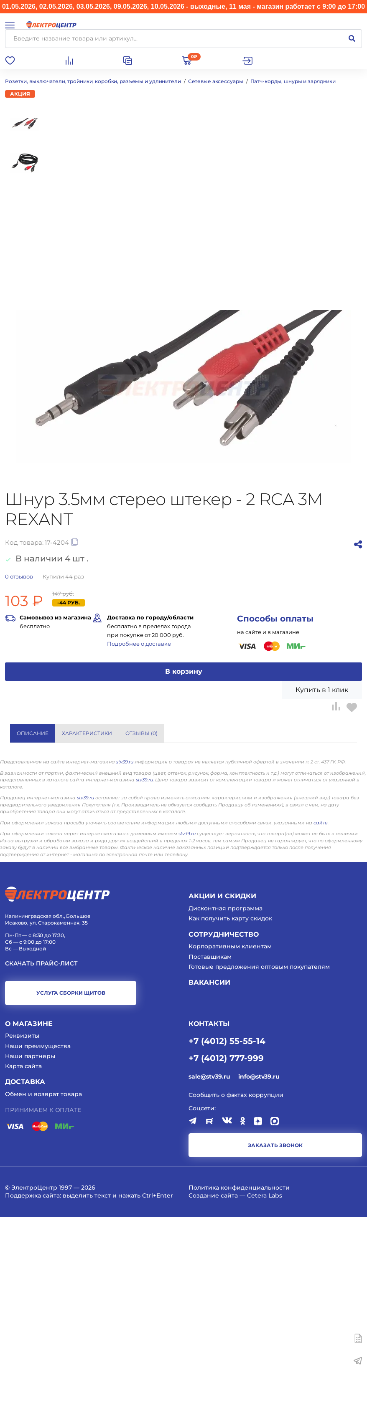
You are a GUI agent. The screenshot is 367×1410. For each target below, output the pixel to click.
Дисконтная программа (226, 1101)
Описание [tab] (32, 733)
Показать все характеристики (305, 838)
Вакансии (209, 1175)
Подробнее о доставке (139, 643)
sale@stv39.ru (209, 1269)
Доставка (25, 1275)
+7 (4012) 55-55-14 (227, 1233)
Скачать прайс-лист (41, 1156)
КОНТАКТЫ (209, 1216)
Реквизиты (22, 1228)
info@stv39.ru (258, 1269)
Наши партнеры (30, 1249)
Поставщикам (210, 1149)
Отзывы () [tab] (141, 733)
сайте (320, 1015)
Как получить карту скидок (230, 1111)
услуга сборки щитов (70, 1186)
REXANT (199, 871)
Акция (20, 94)
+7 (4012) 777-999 (226, 1250)
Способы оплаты (275, 619)
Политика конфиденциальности (239, 1380)
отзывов (19, 576)
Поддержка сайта (32, 1388)
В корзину (183, 671)
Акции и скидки (222, 1089)
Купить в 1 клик (322, 690)
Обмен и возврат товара (43, 1287)
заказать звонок (275, 1338)
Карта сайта (23, 1259)
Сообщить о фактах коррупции (236, 1287)
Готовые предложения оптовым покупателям (259, 1159)
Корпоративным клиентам (230, 1139)
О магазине (29, 1216)
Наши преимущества (38, 1238)
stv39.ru (124, 955)
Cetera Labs (264, 1388)
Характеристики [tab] (87, 733)
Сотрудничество (224, 1127)
